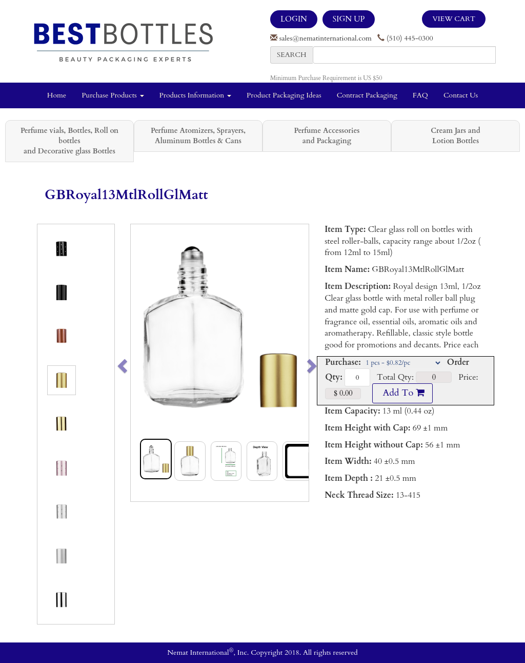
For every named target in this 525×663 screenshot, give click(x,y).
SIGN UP (349, 19)
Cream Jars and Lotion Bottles (455, 136)
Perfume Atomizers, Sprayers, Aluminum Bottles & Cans (198, 136)
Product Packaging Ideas (284, 95)
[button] (140, 362)
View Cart (453, 19)
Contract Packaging (367, 95)
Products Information (195, 95)
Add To (402, 392)
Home (56, 95)
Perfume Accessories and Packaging (326, 136)
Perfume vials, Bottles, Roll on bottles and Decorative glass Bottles (69, 141)
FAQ (420, 95)
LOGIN (293, 19)
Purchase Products (113, 95)
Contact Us (460, 95)
